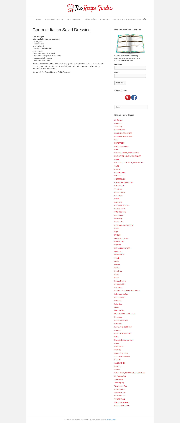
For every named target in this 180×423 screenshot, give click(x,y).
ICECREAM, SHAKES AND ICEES (127, 291)
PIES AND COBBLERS (122, 333)
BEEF (116, 140)
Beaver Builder (111, 419)
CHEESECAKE (120, 179)
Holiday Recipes (90, 19)
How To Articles (119, 284)
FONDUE (117, 251)
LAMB (116, 307)
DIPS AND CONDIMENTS (123, 225)
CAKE (116, 166)
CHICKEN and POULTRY (54, 19)
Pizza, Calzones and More (123, 340)
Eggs (116, 232)
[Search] (145, 19)
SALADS (117, 360)
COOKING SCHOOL (121, 205)
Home (38, 19)
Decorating (118, 218)
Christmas (118, 189)
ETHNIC (117, 235)
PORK (116, 343)
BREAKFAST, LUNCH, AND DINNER (127, 156)
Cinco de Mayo (119, 192)
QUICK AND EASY (74, 19)
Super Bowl (118, 379)
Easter (116, 228)
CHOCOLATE (119, 186)
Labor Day (118, 304)
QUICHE (117, 350)
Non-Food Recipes (121, 320)
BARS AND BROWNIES (123, 133)
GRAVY (117, 264)
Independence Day (121, 294)
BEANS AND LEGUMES (123, 136)
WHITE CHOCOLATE (122, 406)
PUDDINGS (118, 347)
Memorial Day (119, 310)
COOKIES (118, 202)
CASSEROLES (119, 172)
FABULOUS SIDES (121, 238)
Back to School (119, 130)
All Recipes (118, 120)
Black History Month (121, 146)
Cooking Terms (119, 209)
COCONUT (118, 195)
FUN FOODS (119, 255)
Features (117, 245)
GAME (116, 258)
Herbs (116, 278)
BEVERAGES (119, 143)
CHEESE (117, 176)
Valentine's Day (120, 393)
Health (116, 274)
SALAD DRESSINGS (122, 356)
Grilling (116, 268)
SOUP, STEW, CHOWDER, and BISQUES (128, 19)
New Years (118, 317)
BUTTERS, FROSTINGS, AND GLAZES (128, 163)
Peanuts (117, 330)
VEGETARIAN (119, 399)
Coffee (116, 199)
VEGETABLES (119, 396)
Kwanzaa (117, 300)
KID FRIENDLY (119, 297)
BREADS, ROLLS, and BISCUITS (126, 153)
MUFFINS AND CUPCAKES (124, 314)
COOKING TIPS (120, 212)
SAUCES (117, 366)
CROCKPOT (119, 215)
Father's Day (119, 241)
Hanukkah (118, 271)
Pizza (116, 337)
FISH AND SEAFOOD (122, 248)
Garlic (116, 261)
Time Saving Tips (120, 386)
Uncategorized (119, 389)
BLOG (116, 150)
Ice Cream (118, 287)
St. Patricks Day (120, 376)
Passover (117, 324)
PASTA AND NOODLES (123, 327)
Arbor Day (118, 127)
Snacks (117, 370)
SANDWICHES (119, 363)
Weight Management (121, 402)
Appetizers (118, 123)
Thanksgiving (119, 383)
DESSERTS (104, 19)
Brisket (116, 159)
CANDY (117, 169)
